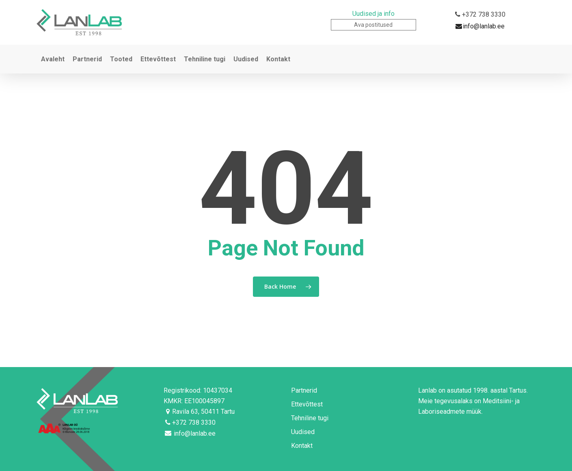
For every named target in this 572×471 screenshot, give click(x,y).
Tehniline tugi (309, 418)
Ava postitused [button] (373, 25)
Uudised (303, 432)
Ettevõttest (307, 404)
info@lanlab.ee (480, 26)
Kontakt (302, 445)
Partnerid (304, 390)
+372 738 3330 (480, 14)
